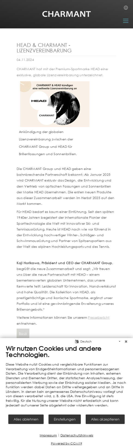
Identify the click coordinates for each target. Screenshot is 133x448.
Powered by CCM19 (66, 443)
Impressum (48, 435)
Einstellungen (65, 419)
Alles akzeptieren (105, 419)
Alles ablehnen (26, 419)
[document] (66, 379)
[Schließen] (126, 341)
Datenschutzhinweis (76, 435)
